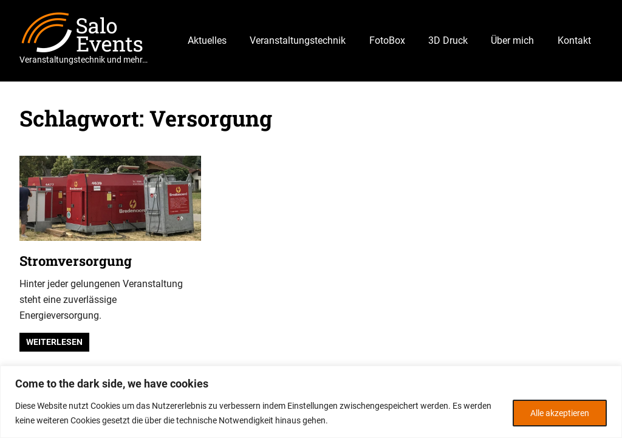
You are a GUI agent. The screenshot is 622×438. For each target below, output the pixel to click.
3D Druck (448, 40)
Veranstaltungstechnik (298, 40)
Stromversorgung (75, 260)
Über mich (512, 40)
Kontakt (574, 40)
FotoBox (387, 40)
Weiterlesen (54, 342)
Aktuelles (207, 40)
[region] (311, 402)
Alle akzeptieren (559, 413)
